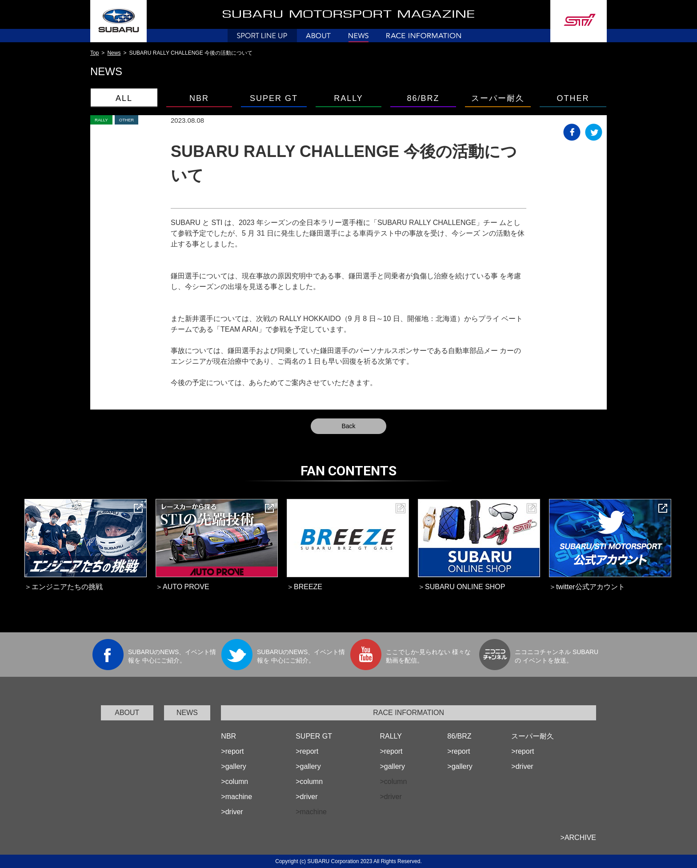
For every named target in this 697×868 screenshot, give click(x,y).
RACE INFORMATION (408, 712)
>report (232, 751)
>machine (236, 796)
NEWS (187, 712)
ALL (124, 98)
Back (348, 426)
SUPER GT (274, 98)
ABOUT (127, 712)
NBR (199, 98)
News (113, 53)
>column (234, 781)
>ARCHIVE (578, 837)
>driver (232, 812)
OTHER (573, 98)
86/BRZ (423, 98)
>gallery (233, 766)
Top (94, 53)
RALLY (348, 98)
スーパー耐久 (498, 98)
